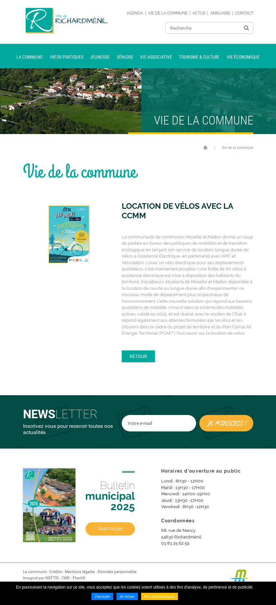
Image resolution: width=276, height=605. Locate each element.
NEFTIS (52, 578)
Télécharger (110, 528)
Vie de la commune (168, 13)
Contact (244, 13)
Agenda (135, 13)
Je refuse (127, 596)
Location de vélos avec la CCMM (177, 211)
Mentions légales (80, 571)
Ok (246, 28)
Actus (198, 13)
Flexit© (79, 578)
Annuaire (220, 13)
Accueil (205, 147)
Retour (138, 356)
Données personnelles (117, 571)
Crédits (55, 571)
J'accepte (102, 596)
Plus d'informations (159, 596)
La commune (34, 571)
